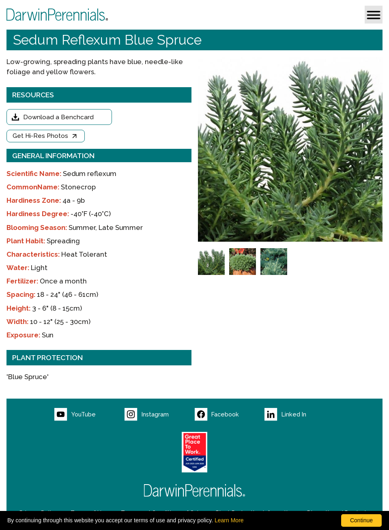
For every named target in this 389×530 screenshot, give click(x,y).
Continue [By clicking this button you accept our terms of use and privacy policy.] (361, 520)
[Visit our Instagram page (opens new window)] (160, 414)
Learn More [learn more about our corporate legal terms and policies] (229, 520)
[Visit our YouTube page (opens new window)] (89, 414)
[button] (374, 15)
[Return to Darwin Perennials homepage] (194, 490)
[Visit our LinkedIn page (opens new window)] (299, 414)
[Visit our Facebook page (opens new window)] (230, 414)
